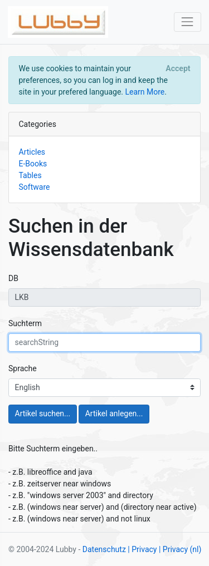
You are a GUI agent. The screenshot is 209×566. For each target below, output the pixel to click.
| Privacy (142, 549)
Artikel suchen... (43, 413)
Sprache (22, 368)
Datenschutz (104, 549)
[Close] (178, 68)
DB (13, 278)
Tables (30, 175)
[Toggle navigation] (187, 22)
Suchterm (25, 323)
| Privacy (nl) (180, 549)
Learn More (144, 91)
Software (34, 187)
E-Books (33, 163)
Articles (32, 151)
